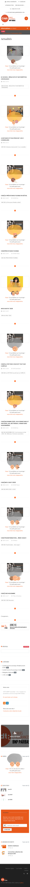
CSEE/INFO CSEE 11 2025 (8, 482)
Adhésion (21, 1)
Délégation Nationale (9, 672)
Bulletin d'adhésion (13, 846)
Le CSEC (10, 799)
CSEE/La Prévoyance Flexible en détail (14, 196)
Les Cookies (19, 868)
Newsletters (9, 5)
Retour (26, 646)
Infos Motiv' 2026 (7, 309)
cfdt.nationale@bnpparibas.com (15, 12)
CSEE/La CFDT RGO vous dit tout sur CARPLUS (13, 373)
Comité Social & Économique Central (13, 670)
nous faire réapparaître (14, 772)
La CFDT (10, 794)
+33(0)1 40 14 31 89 (15, 9)
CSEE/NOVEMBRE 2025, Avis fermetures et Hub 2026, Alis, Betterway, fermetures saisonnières (15, 423)
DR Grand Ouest (17, 368)
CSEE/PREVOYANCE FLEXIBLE (10, 251)
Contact (26, 870)
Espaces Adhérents (10, 1)
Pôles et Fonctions (17, 596)
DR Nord (15, 540)
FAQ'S (25, 868)
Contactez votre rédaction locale (12, 711)
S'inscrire (7, 829)
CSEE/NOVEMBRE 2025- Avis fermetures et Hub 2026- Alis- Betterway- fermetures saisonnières (14, 433)
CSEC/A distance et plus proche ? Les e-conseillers (14, 147)
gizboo (21, 882)
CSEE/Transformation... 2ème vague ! (13, 538)
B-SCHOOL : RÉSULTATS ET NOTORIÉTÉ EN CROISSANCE (13, 86)
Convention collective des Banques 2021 (15, 852)
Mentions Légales (9, 868)
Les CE (10, 789)
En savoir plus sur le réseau (10, 697)
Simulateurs (20, 5)
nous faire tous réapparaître (15, 70)
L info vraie (6, 675)
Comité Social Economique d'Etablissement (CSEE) (13, 666)
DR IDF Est (15, 198)
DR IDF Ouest (16, 253)
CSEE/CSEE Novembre (8, 593)
